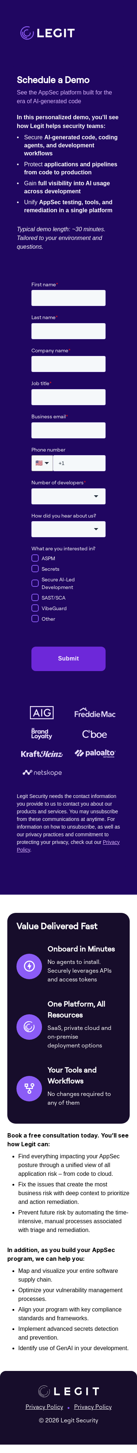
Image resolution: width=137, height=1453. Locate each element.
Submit (68, 658)
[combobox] (68, 496)
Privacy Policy (44, 1406)
